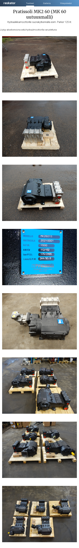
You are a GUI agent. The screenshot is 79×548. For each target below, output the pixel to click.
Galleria (47, 3)
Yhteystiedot (66, 3)
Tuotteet (30, 3)
